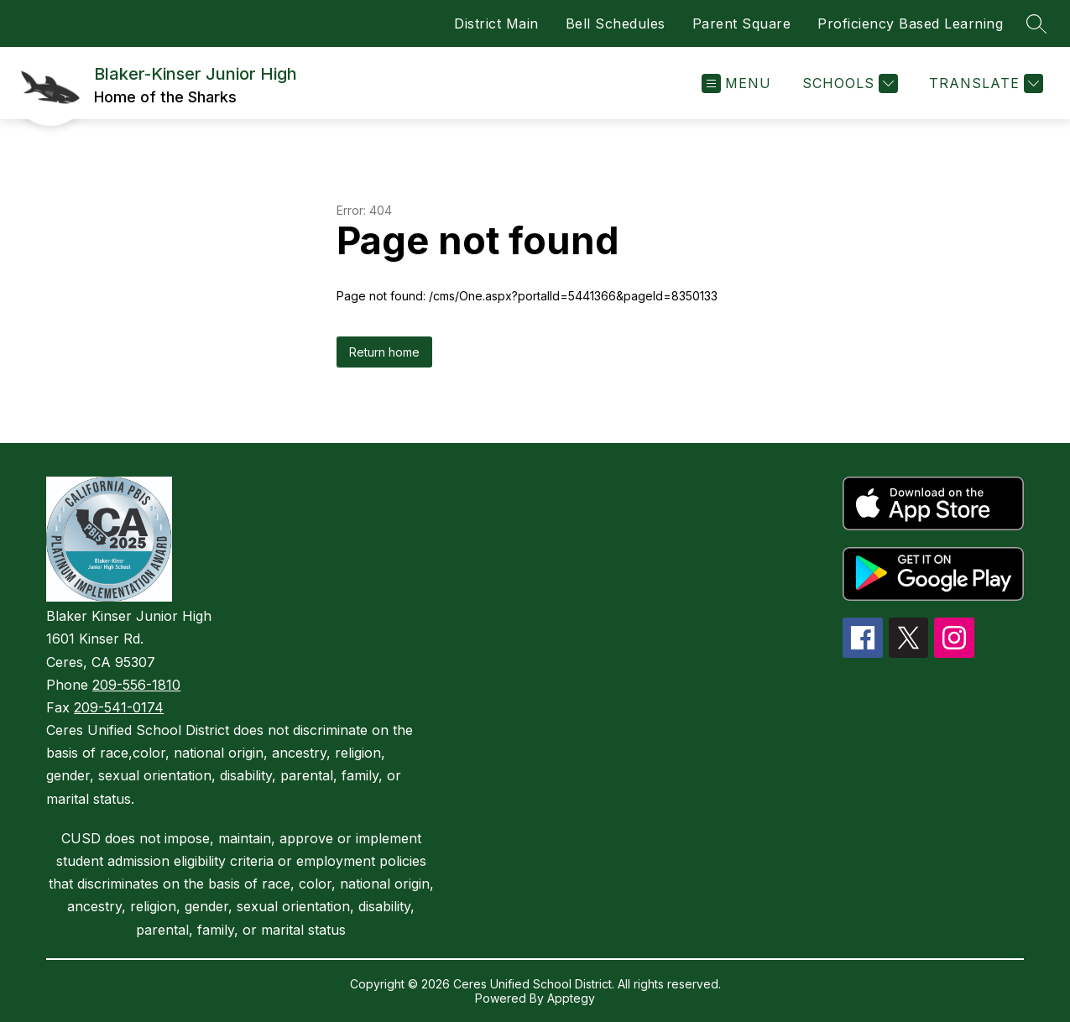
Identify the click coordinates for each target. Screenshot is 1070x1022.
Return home (384, 352)
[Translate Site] (984, 83)
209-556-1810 (136, 684)
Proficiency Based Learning (910, 23)
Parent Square (741, 23)
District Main (496, 23)
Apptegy (571, 998)
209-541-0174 (119, 707)
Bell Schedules (615, 23)
